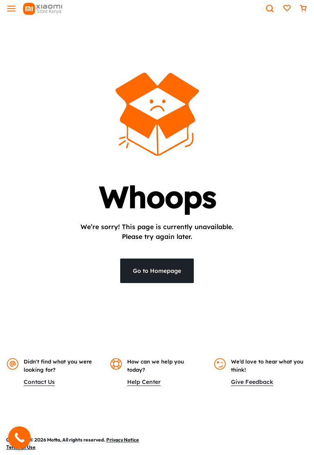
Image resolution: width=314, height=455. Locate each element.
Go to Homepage (157, 270)
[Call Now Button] (19, 437)
